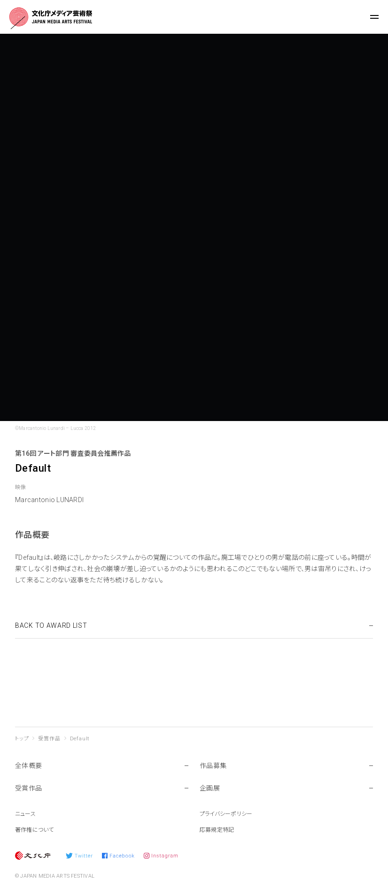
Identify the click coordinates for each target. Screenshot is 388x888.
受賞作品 (49, 739)
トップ (22, 739)
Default (80, 739)
